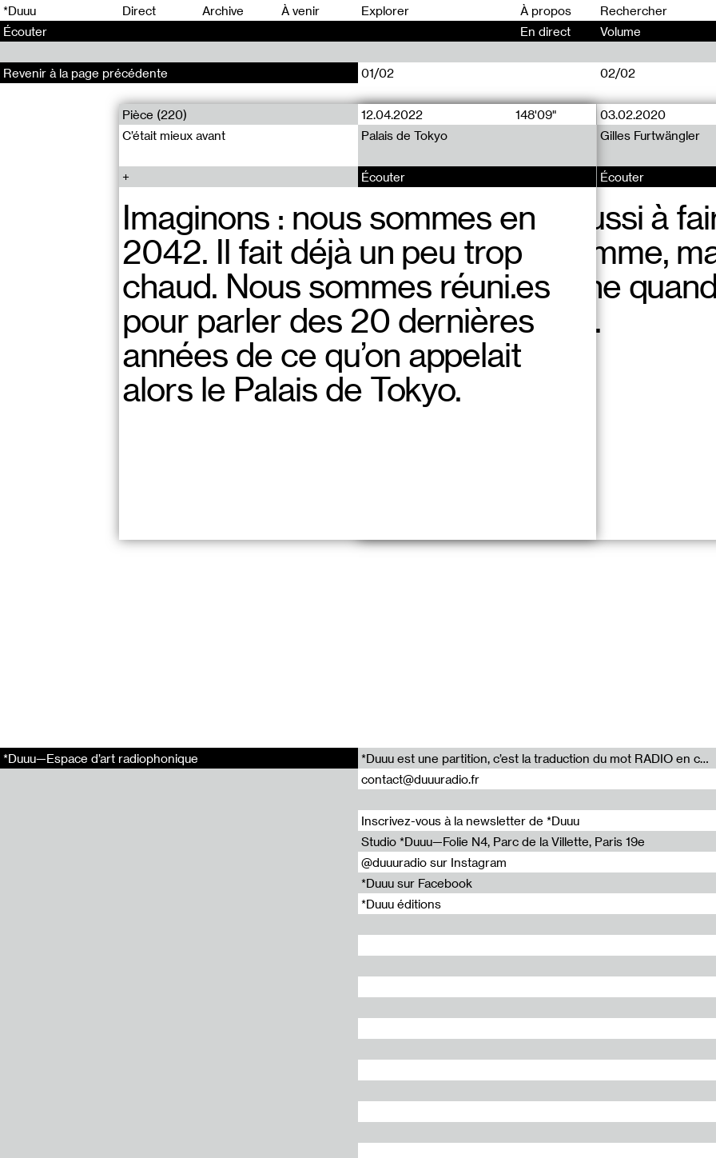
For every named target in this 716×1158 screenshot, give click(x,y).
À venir (300, 10)
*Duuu (19, 10)
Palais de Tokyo (404, 135)
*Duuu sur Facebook (416, 883)
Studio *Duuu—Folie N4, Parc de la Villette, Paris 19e (503, 841)
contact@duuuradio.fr (420, 779)
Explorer (385, 10)
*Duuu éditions (401, 903)
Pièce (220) (154, 114)
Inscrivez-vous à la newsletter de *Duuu (470, 820)
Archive (223, 10)
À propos (545, 10)
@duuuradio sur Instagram (434, 862)
